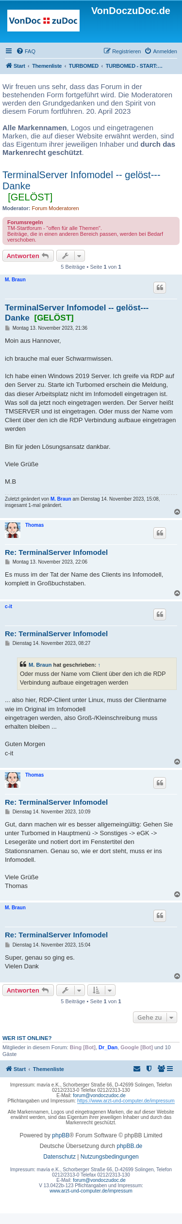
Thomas (34, 525)
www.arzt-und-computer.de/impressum (91, 1190)
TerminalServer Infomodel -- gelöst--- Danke (81, 180)
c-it (8, 606)
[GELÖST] (30, 197)
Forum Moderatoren (55, 208)
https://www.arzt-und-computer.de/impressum (126, 1100)
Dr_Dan (108, 1047)
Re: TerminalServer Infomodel (56, 552)
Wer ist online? (27, 1038)
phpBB (60, 1135)
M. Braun (15, 279)
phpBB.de (130, 1146)
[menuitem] (25, 51)
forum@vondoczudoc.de (99, 1095)
